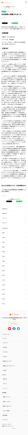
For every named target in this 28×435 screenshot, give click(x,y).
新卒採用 (14, 415)
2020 (14, 261)
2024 (14, 242)
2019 (14, 266)
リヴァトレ (14, 342)
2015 (14, 285)
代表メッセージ (14, 397)
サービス (14, 338)
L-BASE (14, 370)
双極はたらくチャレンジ (14, 366)
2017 (14, 275)
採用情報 (14, 392)
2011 (14, 304)
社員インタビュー (14, 401)
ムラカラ (5, 17)
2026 (14, 233)
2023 (14, 247)
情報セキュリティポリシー (7, 426)
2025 (14, 237)
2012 (14, 299)
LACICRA (14, 347)
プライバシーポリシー (7, 424)
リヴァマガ (14, 419)
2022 (14, 251)
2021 (14, 256)
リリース (14, 218)
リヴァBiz (14, 352)
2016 (14, 280)
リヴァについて (14, 334)
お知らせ (14, 213)
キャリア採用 (14, 411)
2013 (14, 294)
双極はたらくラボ (14, 361)
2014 (14, 289)
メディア (14, 223)
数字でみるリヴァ (14, 406)
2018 (14, 270)
